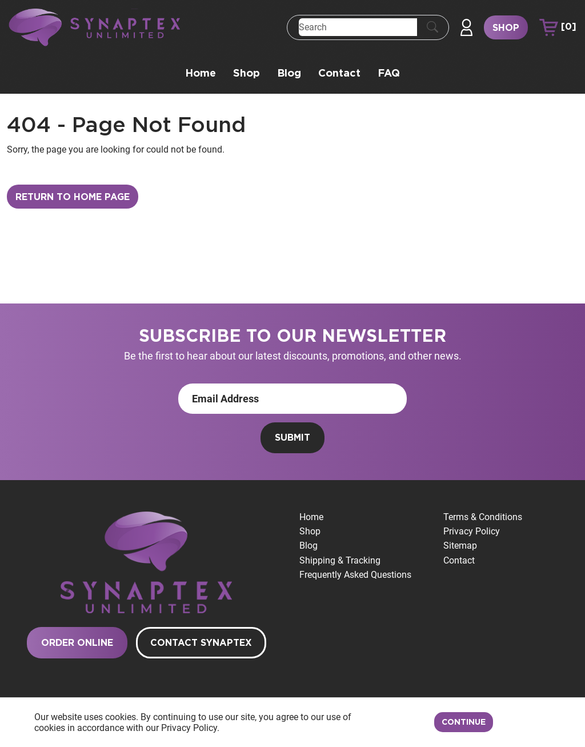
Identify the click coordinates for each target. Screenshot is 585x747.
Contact (339, 74)
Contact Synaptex (201, 643)
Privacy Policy (471, 531)
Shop (505, 28)
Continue (464, 722)
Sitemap (460, 545)
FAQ (389, 74)
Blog (289, 74)
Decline (525, 722)
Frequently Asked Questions (355, 574)
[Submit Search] (432, 27)
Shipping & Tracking (339, 560)
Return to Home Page (72, 197)
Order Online (77, 643)
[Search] (358, 27)
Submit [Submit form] (292, 437)
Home (200, 74)
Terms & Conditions (482, 517)
